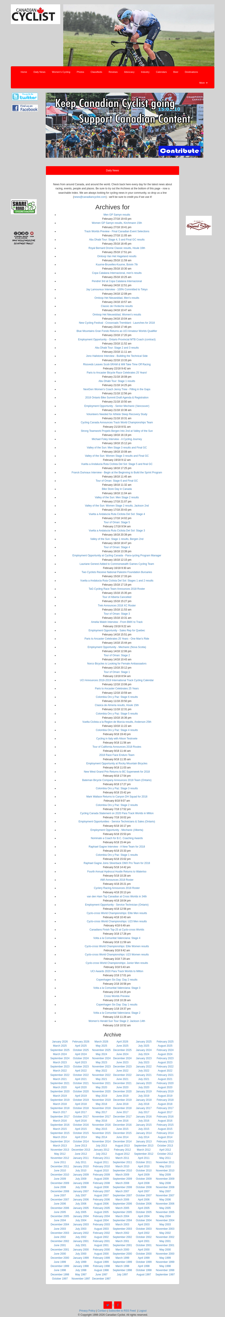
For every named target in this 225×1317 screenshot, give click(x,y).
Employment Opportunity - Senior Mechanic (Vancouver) (116, 406)
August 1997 (143, 1274)
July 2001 (80, 1245)
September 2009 (122, 1178)
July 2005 (80, 1212)
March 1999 (122, 1257)
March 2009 (122, 1174)
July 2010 (80, 1170)
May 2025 (101, 1045)
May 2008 (165, 1183)
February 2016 (165, 1116)
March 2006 (122, 1199)
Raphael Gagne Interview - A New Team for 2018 (117, 846)
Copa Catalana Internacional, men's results (117, 272)
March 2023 (60, 1062)
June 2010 (60, 1170)
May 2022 (101, 1070)
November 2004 (165, 1220)
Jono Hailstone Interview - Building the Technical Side (117, 355)
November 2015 (101, 1133)
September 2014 (60, 1141)
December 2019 (122, 1099)
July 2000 (80, 1253)
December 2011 (60, 1166)
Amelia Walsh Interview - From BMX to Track (116, 622)
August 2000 (101, 1253)
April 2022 (81, 1070)
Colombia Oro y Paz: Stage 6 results (117, 696)
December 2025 (122, 1050)
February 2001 (101, 1241)
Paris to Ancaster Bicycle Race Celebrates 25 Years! (117, 372)
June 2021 (122, 1079)
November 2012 (60, 1157)
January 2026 (60, 1041)
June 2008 (60, 1187)
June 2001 (60, 1245)
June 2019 (122, 1095)
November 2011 (165, 1162)
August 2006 (101, 1203)
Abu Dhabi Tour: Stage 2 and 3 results (117, 347)
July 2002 (80, 1237)
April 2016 (81, 1120)
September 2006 (122, 1203)
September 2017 (60, 1116)
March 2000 (122, 1249)
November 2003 (165, 1228)
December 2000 (60, 1257)
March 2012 (144, 1149)
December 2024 (122, 1058)
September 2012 (143, 1153)
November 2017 (101, 1116)
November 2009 (165, 1178)
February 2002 (101, 1232)
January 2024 (144, 1050)
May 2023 (101, 1062)
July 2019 (143, 1095)
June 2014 (122, 1137)
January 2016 (144, 1116)
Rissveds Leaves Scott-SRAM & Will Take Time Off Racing (117, 364)
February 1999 (101, 1257)
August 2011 (101, 1162)
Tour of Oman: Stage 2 (117, 655)
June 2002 (60, 1237)
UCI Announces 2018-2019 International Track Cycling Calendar (117, 680)
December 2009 (60, 1183)
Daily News (39, 72)
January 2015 (144, 1124)
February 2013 (165, 1141)
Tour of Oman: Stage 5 (117, 522)
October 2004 (144, 1220)
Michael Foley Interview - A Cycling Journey (117, 439)
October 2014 (81, 1141)
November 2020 (101, 1091)
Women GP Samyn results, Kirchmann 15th (117, 222)
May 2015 (101, 1128)
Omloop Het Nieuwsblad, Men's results (116, 297)
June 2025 (122, 1045)
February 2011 (101, 1157)
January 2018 (144, 1099)
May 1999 (165, 1257)
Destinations (191, 72)
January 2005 (81, 1208)
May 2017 (101, 1112)
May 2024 (101, 1054)
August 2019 (165, 1095)
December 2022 (122, 1075)
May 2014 (101, 1137)
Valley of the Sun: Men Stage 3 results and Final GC (117, 447)
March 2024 (60, 1054)
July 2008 (80, 1187)
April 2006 (144, 1199)
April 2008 (144, 1183)
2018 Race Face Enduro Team (116, 755)
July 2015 (143, 1128)
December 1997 (101, 1278)
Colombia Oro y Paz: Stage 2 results (117, 805)
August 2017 (165, 1112)
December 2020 (122, 1091)
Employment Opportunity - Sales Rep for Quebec (117, 630)
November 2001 (165, 1245)
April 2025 (81, 1045)
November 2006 (165, 1203)
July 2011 (80, 1162)
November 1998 (165, 1270)
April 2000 (144, 1249)
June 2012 (81, 1153)
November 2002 (165, 1237)
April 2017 (81, 1112)
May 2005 (165, 1208)
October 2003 (144, 1228)
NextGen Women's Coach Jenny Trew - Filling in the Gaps (117, 389)
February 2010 (101, 1166)
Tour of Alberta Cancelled (116, 597)
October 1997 (60, 1278)
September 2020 (60, 1091)
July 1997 (122, 1274)
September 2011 (122, 1162)
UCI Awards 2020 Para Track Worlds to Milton (117, 971)
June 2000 (60, 1253)
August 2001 (101, 1245)
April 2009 (144, 1174)
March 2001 (122, 1241)
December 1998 (60, 1274)
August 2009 (101, 1178)
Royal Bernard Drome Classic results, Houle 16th (117, 248)
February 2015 (165, 1124)
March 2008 (122, 1183)
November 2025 (101, 1050)
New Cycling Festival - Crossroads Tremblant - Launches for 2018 (117, 322)
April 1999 (144, 1257)
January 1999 (81, 1257)
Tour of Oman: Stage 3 (117, 613)
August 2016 (165, 1120)
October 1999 (144, 1261)
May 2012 (60, 1153)
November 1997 (81, 1278)
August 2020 (165, 1087)
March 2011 (122, 1157)
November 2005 (165, 1212)
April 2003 (144, 1224)
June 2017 (122, 1112)
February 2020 (165, 1083)
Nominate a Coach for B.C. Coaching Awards (117, 838)
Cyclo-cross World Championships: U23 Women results (117, 954)
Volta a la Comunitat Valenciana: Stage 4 (116, 938)
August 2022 (165, 1070)
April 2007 (144, 1191)
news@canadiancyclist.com (90, 196)
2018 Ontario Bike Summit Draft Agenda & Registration (116, 397)
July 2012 (101, 1153)
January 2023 (144, 1058)
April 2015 (81, 1128)
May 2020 (101, 1087)
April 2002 (144, 1232)
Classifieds (96, 72)
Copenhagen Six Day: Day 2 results (116, 979)
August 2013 (122, 1145)
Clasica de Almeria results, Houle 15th (117, 705)
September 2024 (60, 1058)
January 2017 (144, 1108)
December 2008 (60, 1191)
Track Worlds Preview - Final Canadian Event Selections (116, 231)
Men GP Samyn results (117, 214)
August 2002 (101, 1237)
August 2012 (122, 1153)
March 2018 (60, 1104)
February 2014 (165, 1133)
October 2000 (144, 1253)
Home (24, 72)
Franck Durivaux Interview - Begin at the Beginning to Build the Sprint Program (117, 472)
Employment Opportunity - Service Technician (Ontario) (117, 904)
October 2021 (81, 1083)
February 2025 (165, 1041)
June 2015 (122, 1128)
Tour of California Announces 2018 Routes (116, 746)
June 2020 (122, 1087)
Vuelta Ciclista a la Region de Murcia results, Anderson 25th (116, 721)
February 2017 (165, 1108)
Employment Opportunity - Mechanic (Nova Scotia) (116, 647)
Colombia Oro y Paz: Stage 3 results (117, 788)
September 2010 (122, 1170)
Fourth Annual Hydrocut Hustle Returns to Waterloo (116, 871)
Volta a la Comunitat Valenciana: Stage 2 (116, 1012)
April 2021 (81, 1079)
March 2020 (60, 1087)
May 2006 (165, 1199)
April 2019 (81, 1095)
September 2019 (60, 1099)
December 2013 (81, 1149)
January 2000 (81, 1249)
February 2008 (101, 1183)
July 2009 (80, 1178)
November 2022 (101, 1075)
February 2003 (101, 1224)
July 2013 (101, 1145)
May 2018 (101, 1104)
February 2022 (165, 1066)
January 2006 (81, 1199)
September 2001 (122, 1245)
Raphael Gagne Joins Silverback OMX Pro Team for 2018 (117, 863)
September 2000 (122, 1253)
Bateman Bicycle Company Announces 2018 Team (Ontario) (117, 780)
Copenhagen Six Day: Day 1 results (116, 1004)
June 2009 (60, 1178)
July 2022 (143, 1070)
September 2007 (122, 1195)
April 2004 (144, 1216)
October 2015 (81, 1133)
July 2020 (143, 1087)
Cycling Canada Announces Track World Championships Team (117, 422)
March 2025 (60, 1045)
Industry (145, 72)
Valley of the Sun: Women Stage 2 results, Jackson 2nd (117, 505)
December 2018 (122, 1108)
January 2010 (81, 1166)
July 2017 (143, 1112)
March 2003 (122, 1224)
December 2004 (60, 1224)
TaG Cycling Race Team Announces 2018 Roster (117, 588)
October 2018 (81, 1108)
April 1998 (144, 1266)
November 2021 (101, 1083)
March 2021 (60, 1079)
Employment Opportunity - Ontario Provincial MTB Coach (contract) (116, 339)
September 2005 (122, 1212)
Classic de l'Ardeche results (117, 306)
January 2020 (144, 1083)
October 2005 (144, 1212)
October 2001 (144, 1245)
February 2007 (101, 1191)
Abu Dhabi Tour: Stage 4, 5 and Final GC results (117, 239)
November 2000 (165, 1253)
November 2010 (165, 1170)
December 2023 (122, 1066)
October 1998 (144, 1270)
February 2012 (122, 1149)
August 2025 (165, 1045)
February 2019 (165, 1091)
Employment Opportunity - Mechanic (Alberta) (117, 829)
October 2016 (81, 1124)
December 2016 (122, 1124)
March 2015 (60, 1128)
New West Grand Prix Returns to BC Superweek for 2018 (117, 771)
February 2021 (165, 1075)
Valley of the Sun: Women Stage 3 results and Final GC (117, 455)
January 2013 (144, 1141)
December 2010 (60, 1174)
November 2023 (101, 1066)
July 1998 (80, 1270)
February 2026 (80, 1041)
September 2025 (60, 1050)
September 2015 (60, 1133)
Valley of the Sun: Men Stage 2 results (117, 497)
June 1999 (60, 1261)
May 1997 (81, 1274)
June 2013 (81, 1145)
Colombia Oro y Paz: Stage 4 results (117, 730)
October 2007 (144, 1195)
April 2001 (144, 1241)
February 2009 (101, 1174)
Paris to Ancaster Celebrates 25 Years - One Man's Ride (116, 638)
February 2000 (101, 1249)
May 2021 (101, 1079)
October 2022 (81, 1075)
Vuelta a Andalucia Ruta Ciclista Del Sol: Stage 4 (117, 514)
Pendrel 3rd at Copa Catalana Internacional (117, 281)
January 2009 (81, 1174)
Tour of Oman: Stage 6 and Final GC (117, 480)
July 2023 (143, 1062)
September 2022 (60, 1075)
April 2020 (81, 1087)
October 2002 (144, 1237)
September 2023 (60, 1066)
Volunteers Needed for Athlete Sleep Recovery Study (116, 414)
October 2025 (81, 1050)
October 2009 (144, 1178)
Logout (143, 1310)
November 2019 (101, 1099)
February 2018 (165, 1099)
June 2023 (122, 1062)
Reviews (113, 72)
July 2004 (80, 1220)
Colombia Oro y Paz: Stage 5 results (117, 713)
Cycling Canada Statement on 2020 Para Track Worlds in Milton (117, 813)
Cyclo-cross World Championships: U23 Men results (117, 921)
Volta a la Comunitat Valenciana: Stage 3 (116, 987)
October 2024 (81, 1058)
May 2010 (165, 1166)
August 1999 (101, 1261)
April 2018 (81, 1104)
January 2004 (81, 1216)
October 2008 (144, 1187)
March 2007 (122, 1191)
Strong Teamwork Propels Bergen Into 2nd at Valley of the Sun (117, 430)
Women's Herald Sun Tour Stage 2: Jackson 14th (117, 1021)
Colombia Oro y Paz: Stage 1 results (117, 854)
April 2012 (165, 1149)
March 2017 (60, 1112)
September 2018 (60, 1108)
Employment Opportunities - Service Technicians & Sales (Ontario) (117, 821)
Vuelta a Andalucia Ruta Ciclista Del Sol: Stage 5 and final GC (117, 464)
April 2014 (81, 1137)
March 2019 (60, 1095)
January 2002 (81, 1232)
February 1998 (101, 1266)
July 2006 (80, 1203)
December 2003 (60, 1232)
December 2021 (122, 1083)
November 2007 (165, 1195)
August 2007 (101, 1195)
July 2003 (80, 1228)
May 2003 (165, 1224)
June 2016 (122, 1120)
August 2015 (165, 1128)
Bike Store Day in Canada (117, 488)
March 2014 (60, 1137)
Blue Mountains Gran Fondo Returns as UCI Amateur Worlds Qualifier (117, 331)
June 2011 (60, 1162)
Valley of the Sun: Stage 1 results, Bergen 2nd (116, 539)
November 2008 (165, 1187)
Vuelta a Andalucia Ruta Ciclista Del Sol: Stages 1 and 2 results (117, 580)
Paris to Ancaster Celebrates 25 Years (117, 688)
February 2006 (101, 1199)
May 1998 (165, 1266)
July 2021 (143, 1079)
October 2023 (81, 1066)
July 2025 (143, 1045)
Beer (175, 72)
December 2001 (60, 1249)
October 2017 (81, 1116)
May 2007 (165, 1191)
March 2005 (122, 1208)
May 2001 (165, 1241)
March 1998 (122, 1266)
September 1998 (122, 1270)
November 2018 (101, 1108)
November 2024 (101, 1058)
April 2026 (122, 1041)
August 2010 (101, 1170)
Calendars (161, 72)
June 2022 (122, 1070)
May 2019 (101, 1095)
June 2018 (122, 1104)
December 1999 (60, 1266)
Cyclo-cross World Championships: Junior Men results (117, 963)
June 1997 (101, 1274)
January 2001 (81, 1241)
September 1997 (165, 1274)
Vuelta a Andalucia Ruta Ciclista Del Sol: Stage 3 (117, 530)
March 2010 (122, 1166)
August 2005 (101, 1212)
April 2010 (144, 1166)
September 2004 (122, 1220)
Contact (101, 1310)
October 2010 (144, 1170)
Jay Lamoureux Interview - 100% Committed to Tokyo (117, 289)
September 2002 (122, 1237)
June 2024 (122, 1054)
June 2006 (60, 1203)
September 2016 (60, 1124)
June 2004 (60, 1220)
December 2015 (122, 1133)
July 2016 (143, 1120)
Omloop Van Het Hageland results (116, 256)
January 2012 (101, 1149)
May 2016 (101, 1120)
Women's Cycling (61, 72)
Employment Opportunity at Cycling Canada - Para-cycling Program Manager (116, 555)
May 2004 (165, 1216)
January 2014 (144, 1133)
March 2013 (60, 1145)
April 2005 (144, 1208)
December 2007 (60, 1199)
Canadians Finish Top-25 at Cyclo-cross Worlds (116, 929)
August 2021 (165, 1079)
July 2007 (80, 1195)
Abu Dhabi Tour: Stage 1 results (117, 381)
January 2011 (81, 1157)
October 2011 (144, 1162)
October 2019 (81, 1099)
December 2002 (60, 1241)
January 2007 (81, 1191)
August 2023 (165, 1062)
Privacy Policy (87, 1310)
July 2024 (143, 1054)
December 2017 (122, 1116)
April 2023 (81, 1062)
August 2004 (101, 1220)
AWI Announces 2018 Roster (117, 879)
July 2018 (143, 1104)
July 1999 (80, 1261)
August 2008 (101, 1187)
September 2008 (122, 1187)
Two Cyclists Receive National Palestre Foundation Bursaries (117, 572)
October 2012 (165, 1153)
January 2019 (144, 1091)
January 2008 (81, 1183)
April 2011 (144, 1157)
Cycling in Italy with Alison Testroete (117, 738)
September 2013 (143, 1145)
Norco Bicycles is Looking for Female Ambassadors (116, 663)
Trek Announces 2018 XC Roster (117, 605)
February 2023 (165, 1058)
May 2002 (165, 1232)
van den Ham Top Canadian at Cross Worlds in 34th (117, 896)
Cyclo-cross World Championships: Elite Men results (117, 913)
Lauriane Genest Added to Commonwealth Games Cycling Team (117, 563)
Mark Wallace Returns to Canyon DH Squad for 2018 (116, 796)
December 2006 (60, 1208)
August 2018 (165, 1104)
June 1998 (60, 1270)
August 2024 (165, 1054)
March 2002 (122, 1232)
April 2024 (81, 1054)
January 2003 (81, 1224)
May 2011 (165, 1157)
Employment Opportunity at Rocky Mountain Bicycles (116, 763)
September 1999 (122, 1261)
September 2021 (60, 1083)
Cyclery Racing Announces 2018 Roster (117, 888)
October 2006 (144, 1203)
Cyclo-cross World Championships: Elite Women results (117, 946)
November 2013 (60, 1149)
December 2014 (122, 1141)
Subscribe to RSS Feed (122, 1310)
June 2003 (60, 1228)
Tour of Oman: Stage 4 (117, 547)
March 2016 (60, 1120)
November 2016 (101, 1124)
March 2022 (60, 1070)
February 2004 (101, 1216)
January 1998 (81, 1266)
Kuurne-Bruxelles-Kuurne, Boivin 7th (117, 264)
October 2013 (165, 1145)
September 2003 (122, 1228)
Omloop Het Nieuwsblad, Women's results (116, 314)
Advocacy (129, 72)
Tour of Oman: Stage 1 (117, 672)
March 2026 (101, 1041)
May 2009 (165, 1174)
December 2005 (60, 1216)
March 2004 (122, 1216)
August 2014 (165, 1137)
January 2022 (144, 1066)
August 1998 (101, 1270)
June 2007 (60, 1195)
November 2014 (101, 1141)
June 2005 (60, 1212)
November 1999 (165, 1261)
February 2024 (165, 1050)
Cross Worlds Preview (117, 996)
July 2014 (143, 1137)
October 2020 (81, 1091)
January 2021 (144, 1075)
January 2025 (144, 1041)
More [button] (203, 82)
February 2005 (101, 1208)
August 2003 (101, 1228)
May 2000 (165, 1249)
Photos (80, 72)
